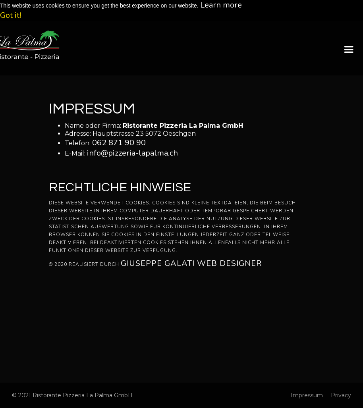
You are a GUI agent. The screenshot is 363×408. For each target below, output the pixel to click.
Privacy (341, 395)
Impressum (307, 395)
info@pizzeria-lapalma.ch (132, 153)
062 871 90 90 (119, 142)
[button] (348, 49)
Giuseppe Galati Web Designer (191, 263)
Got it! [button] (10, 15)
